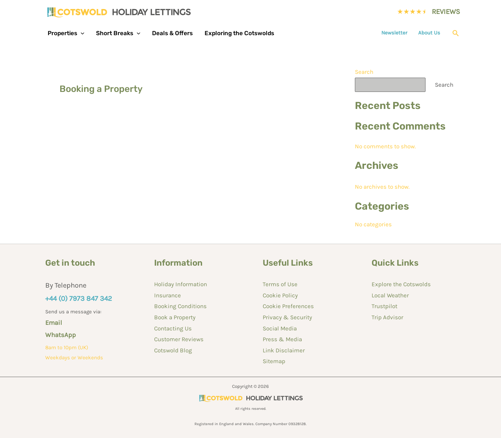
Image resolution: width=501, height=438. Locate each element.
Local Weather (390, 295)
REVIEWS (446, 11)
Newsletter (394, 33)
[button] (80, 33)
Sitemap (274, 361)
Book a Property (175, 317)
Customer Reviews (179, 339)
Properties (66, 33)
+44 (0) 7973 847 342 (78, 298)
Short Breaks (118, 33)
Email (53, 323)
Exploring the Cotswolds (239, 33)
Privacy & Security (287, 317)
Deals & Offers (172, 33)
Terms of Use (280, 284)
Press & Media (282, 339)
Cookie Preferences (288, 306)
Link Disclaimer (284, 350)
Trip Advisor (387, 317)
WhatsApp (60, 335)
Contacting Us (173, 328)
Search (364, 71)
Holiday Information (180, 284)
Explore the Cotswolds (401, 284)
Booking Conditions (180, 306)
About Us (429, 33)
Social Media (280, 328)
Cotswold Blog (173, 350)
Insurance (167, 295)
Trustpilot (384, 306)
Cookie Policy (280, 295)
